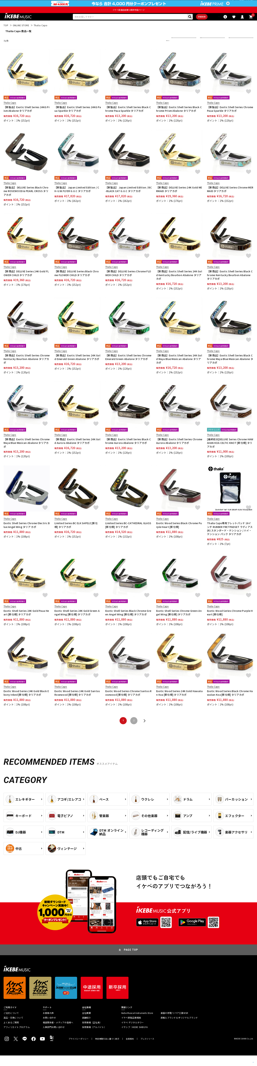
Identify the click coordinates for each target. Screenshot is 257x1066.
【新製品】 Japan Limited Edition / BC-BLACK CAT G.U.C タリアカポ (128, 199)
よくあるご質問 (11, 1033)
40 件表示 (236, 51)
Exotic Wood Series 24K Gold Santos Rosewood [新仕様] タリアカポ (77, 703)
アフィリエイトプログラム (17, 1037)
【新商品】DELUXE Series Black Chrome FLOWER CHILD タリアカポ (76, 283)
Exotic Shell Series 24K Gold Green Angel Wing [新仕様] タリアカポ (77, 623)
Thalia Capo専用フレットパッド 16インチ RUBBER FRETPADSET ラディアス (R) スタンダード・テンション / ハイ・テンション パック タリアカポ (230, 539)
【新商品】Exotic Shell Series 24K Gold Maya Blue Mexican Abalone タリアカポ (179, 369)
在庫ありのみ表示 (211, 51)
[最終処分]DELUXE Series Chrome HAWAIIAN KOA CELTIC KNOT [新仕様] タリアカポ (230, 453)
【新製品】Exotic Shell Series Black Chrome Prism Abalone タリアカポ (179, 119)
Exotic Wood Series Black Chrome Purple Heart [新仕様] (179, 535)
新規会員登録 (246, 4)
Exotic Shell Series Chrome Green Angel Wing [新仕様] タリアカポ (179, 623)
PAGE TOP (131, 960)
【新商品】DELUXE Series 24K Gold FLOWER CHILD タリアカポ (26, 283)
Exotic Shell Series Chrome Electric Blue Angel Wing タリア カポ (27, 535)
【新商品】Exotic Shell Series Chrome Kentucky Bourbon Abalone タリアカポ (27, 369)
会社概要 (86, 1023)
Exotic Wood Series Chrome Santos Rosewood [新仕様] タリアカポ (128, 703)
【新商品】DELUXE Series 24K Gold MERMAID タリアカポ (179, 199)
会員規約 (130, 1049)
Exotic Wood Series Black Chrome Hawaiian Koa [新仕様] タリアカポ (230, 703)
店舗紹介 (86, 1028)
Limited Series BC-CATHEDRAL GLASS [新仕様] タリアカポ (128, 535)
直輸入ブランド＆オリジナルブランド (179, 1028)
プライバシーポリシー (79, 1049)
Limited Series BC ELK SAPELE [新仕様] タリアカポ (76, 535)
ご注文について (11, 1023)
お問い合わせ (49, 1028)
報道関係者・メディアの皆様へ (58, 1033)
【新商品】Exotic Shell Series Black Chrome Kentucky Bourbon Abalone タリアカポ (230, 285)
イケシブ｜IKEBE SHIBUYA (134, 1037)
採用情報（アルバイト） (94, 1037)
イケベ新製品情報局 (131, 1028)
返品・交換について (13, 1028)
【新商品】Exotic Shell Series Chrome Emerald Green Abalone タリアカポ (128, 367)
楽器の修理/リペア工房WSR (174, 1023)
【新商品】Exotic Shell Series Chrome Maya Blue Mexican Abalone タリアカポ (27, 453)
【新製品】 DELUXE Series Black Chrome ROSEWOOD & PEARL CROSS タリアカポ (26, 201)
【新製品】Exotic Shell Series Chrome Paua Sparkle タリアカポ (230, 119)
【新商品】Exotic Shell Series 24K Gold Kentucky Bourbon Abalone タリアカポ (179, 285)
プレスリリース (147, 1049)
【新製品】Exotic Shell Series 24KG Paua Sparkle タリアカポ (77, 119)
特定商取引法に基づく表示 (107, 1049)
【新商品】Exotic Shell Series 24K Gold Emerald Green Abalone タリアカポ (77, 367)
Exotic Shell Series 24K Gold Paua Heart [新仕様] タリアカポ (26, 623)
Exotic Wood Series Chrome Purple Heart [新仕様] (230, 623)
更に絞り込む (152, 51)
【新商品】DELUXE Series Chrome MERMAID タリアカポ (230, 199)
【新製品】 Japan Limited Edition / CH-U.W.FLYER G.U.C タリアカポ (76, 199)
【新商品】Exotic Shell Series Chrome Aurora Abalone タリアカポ (179, 451)
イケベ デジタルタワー (132, 1033)
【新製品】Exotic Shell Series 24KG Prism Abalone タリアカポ (27, 119)
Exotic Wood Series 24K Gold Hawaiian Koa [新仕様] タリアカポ (179, 703)
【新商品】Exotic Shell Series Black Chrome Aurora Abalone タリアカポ (128, 451)
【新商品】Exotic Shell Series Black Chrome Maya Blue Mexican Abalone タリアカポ (230, 369)
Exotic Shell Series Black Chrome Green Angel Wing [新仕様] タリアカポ (128, 623)
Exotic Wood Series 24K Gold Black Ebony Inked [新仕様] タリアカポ (26, 703)
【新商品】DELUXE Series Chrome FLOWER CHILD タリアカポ (128, 283)
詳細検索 (189, 26)
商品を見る (237, 1058)
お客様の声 (48, 1023)
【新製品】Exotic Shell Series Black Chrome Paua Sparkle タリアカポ (128, 119)
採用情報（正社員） (92, 1033)
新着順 (177, 51)
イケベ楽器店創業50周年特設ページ (128, 18)
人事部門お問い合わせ (54, 1037)
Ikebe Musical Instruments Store (137, 1023)
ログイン (231, 4)
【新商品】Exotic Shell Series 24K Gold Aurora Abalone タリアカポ (77, 451)
